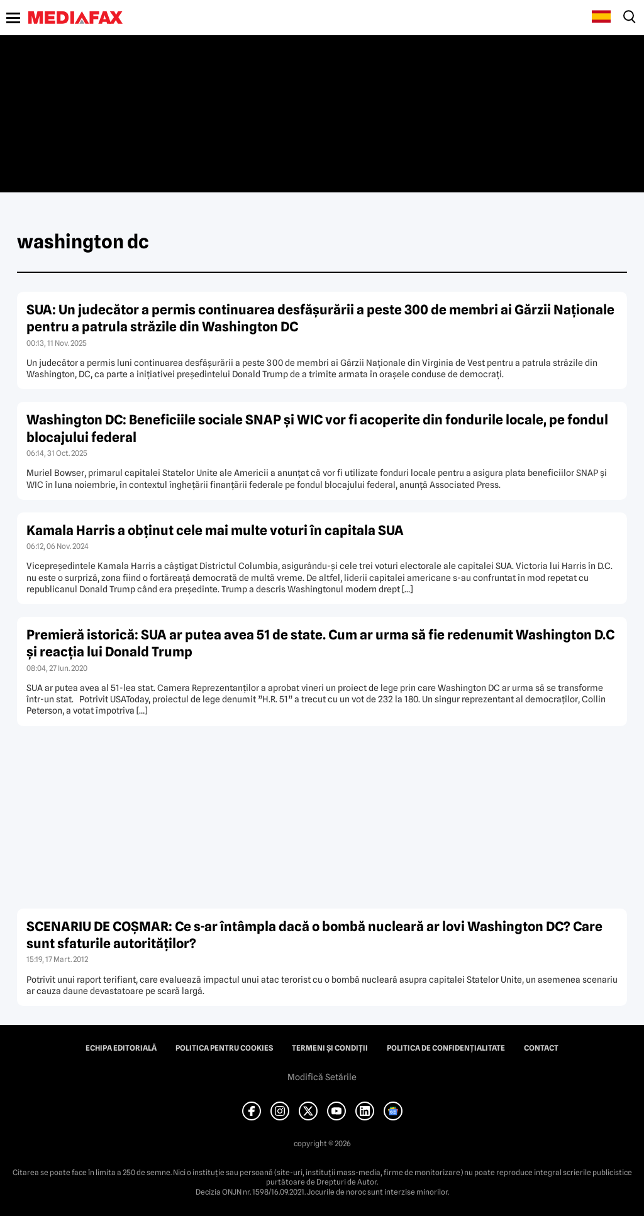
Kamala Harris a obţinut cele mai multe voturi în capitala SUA (215, 530)
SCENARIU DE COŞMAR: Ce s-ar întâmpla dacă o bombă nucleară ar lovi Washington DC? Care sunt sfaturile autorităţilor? (314, 935)
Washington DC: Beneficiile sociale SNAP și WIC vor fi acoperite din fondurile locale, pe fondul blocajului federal (317, 428)
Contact (541, 1048)
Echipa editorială (121, 1048)
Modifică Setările (322, 1077)
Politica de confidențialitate (446, 1048)
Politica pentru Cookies (224, 1048)
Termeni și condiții (330, 1048)
